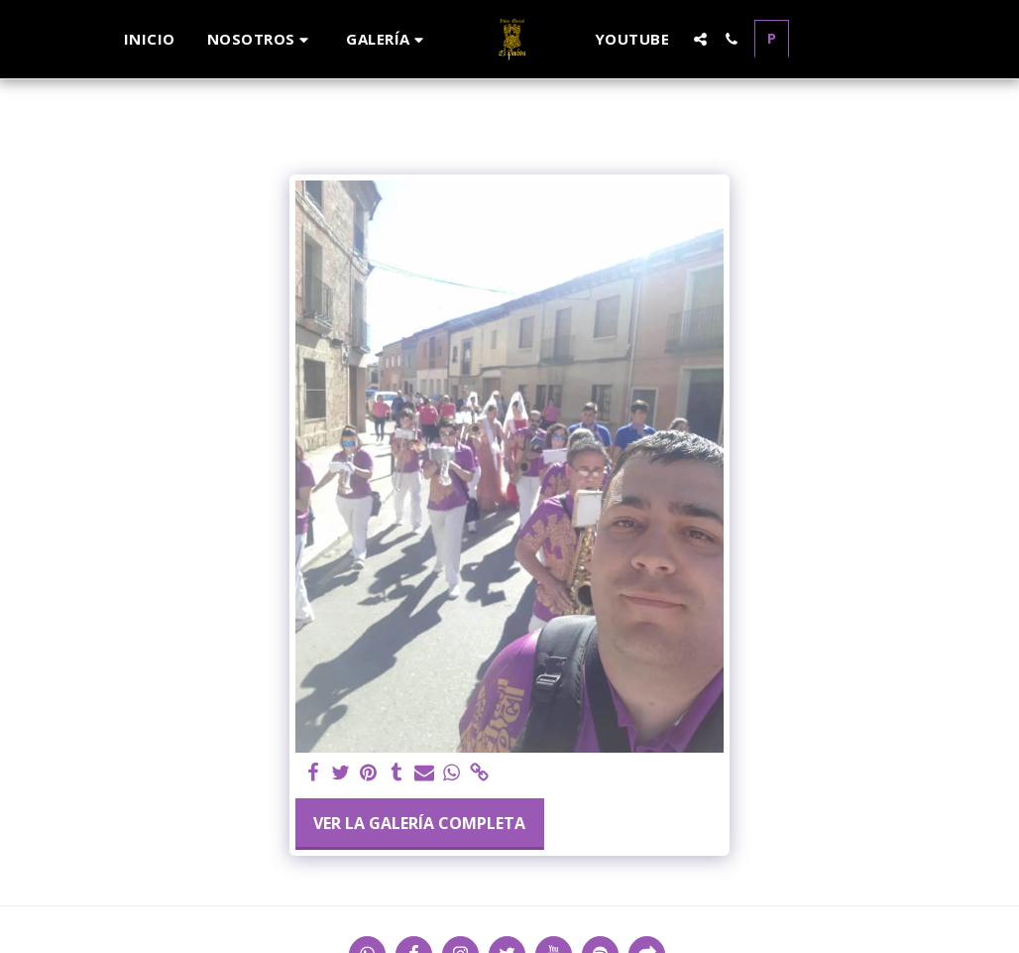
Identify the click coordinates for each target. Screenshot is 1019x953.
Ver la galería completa (419, 823)
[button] (261, 39)
